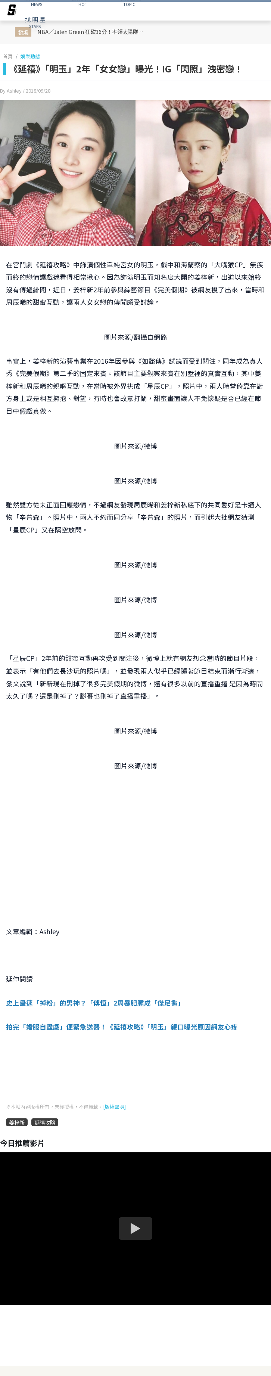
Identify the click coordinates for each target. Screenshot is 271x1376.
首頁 (8, 56)
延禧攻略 (44, 1122)
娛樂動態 (30, 56)
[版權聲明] (114, 1106)
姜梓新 (17, 1122)
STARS (35, 22)
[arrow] (12, 11)
